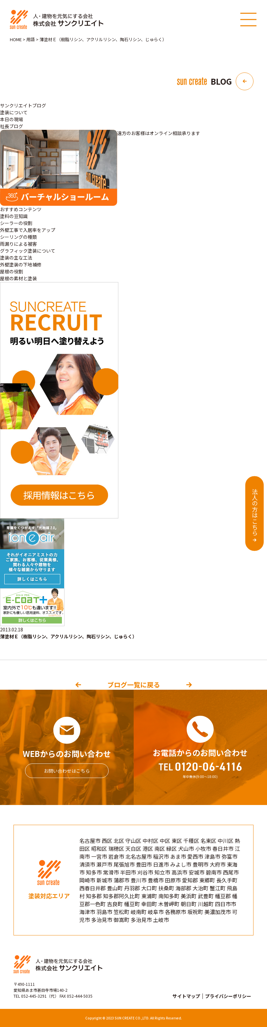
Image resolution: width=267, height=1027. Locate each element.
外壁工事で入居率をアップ (27, 230)
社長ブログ (11, 126)
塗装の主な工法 (16, 257)
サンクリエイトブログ (23, 105)
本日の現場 (11, 119)
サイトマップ (186, 996)
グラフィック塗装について (27, 250)
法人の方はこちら (255, 512)
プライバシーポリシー (228, 996)
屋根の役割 (11, 271)
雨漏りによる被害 (18, 243)
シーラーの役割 (16, 223)
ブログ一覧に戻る (133, 684)
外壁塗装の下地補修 (20, 264)
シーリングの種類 (18, 237)
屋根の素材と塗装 (18, 278)
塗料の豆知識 (14, 216)
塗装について (14, 112)
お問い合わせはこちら (67, 770)
